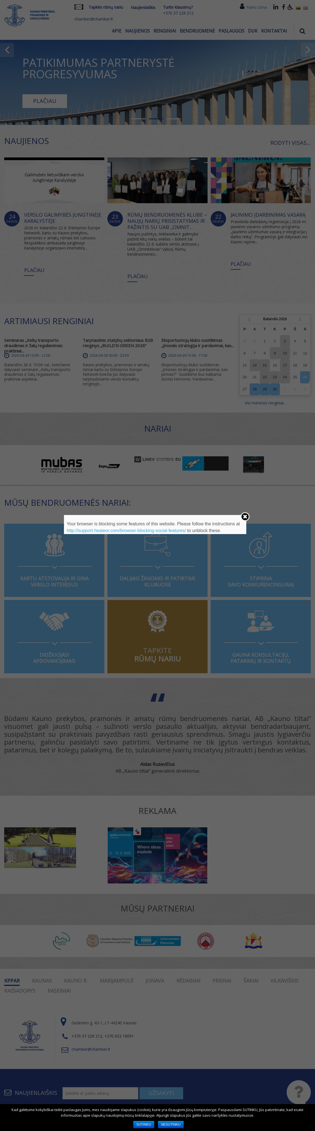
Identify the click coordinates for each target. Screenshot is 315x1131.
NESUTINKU (170, 1125)
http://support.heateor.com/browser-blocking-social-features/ (126, 530)
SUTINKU (143, 1125)
